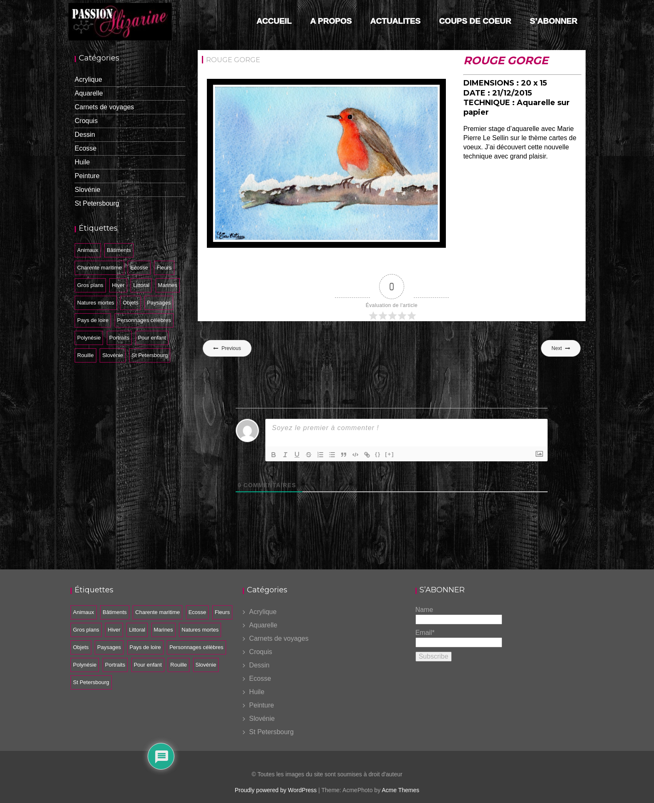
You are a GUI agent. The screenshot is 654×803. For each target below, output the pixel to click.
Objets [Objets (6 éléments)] (130, 303)
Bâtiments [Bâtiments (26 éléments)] (119, 250)
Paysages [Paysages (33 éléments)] (159, 303)
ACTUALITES (395, 21)
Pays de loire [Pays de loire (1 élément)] (92, 320)
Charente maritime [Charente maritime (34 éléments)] (99, 267)
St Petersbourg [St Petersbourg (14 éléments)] (150, 355)
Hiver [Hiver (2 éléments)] (118, 285)
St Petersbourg (97, 203)
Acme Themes (400, 790)
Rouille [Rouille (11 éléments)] (85, 355)
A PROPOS (331, 21)
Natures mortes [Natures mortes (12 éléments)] (95, 303)
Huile (82, 162)
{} (378, 454)
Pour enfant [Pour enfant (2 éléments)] (152, 338)
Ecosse (85, 148)
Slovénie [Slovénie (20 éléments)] (112, 355)
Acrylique (88, 79)
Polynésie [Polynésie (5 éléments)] (89, 338)
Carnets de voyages (104, 107)
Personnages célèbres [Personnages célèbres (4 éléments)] (144, 320)
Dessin (85, 134)
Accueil (274, 21)
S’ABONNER (553, 21)
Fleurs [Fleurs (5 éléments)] (163, 267)
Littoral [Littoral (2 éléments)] (141, 285)
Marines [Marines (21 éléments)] (167, 285)
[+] (389, 454)
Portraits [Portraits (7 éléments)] (119, 338)
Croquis (86, 120)
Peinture (87, 175)
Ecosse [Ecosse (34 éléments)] (139, 267)
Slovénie (87, 189)
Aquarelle (89, 93)
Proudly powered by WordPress (276, 790)
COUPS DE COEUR (475, 21)
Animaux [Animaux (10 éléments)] (87, 250)
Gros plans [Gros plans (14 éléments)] (90, 285)
